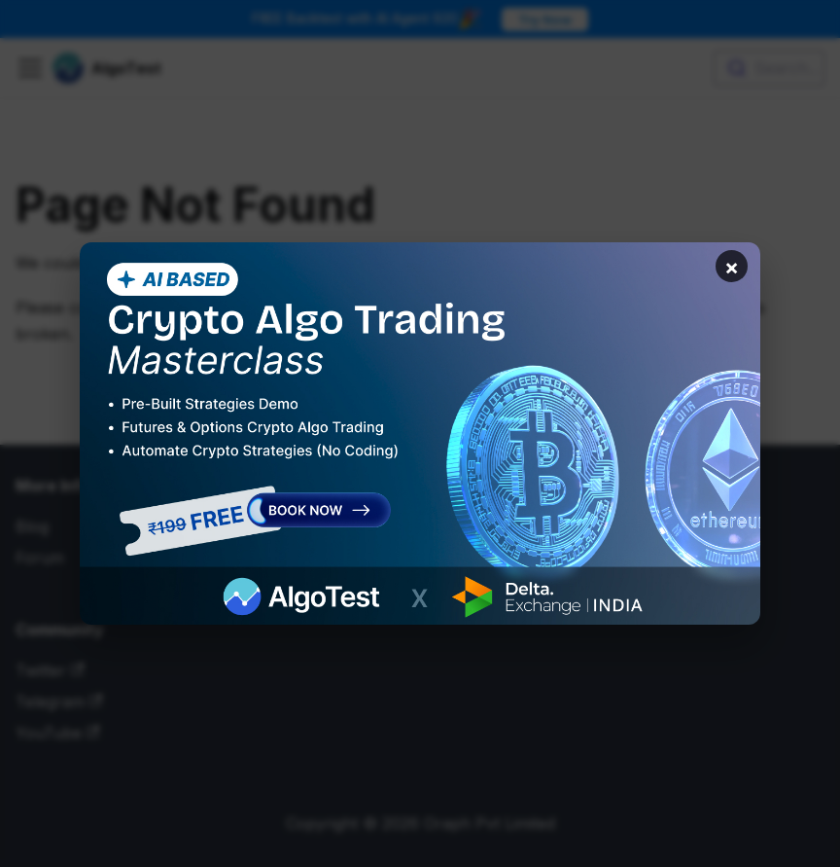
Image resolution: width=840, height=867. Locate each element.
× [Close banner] (729, 269)
